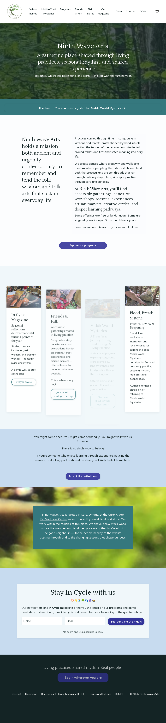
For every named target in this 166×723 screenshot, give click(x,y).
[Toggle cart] (157, 11)
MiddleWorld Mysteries (48, 11)
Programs (65, 9)
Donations (31, 715)
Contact (130, 11)
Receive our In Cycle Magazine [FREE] (63, 715)
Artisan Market (32, 11)
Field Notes (90, 11)
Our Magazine (103, 11)
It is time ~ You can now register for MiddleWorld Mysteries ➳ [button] (83, 108)
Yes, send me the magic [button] (125, 640)
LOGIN (142, 11)
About (119, 11)
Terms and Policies (100, 715)
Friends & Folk (79, 11)
